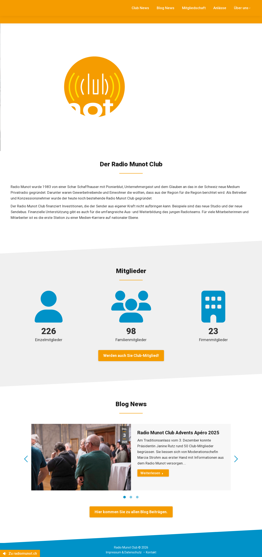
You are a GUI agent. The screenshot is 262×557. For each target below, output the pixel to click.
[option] (131, 457)
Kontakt (151, 552)
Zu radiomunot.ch (20, 553)
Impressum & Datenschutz (124, 552)
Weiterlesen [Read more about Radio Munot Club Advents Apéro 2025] (151, 473)
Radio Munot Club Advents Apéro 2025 (178, 432)
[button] (26, 459)
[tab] (124, 497)
